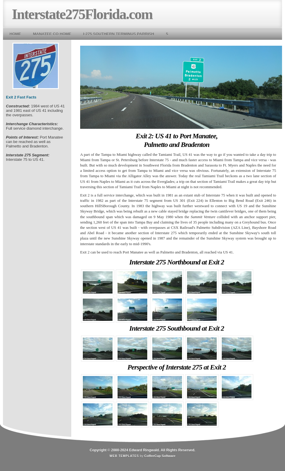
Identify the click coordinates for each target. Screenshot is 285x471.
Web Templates (124, 456)
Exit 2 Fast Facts (21, 97)
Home (15, 34)
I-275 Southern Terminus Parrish (118, 34)
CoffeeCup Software (159, 456)
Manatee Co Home (52, 34)
